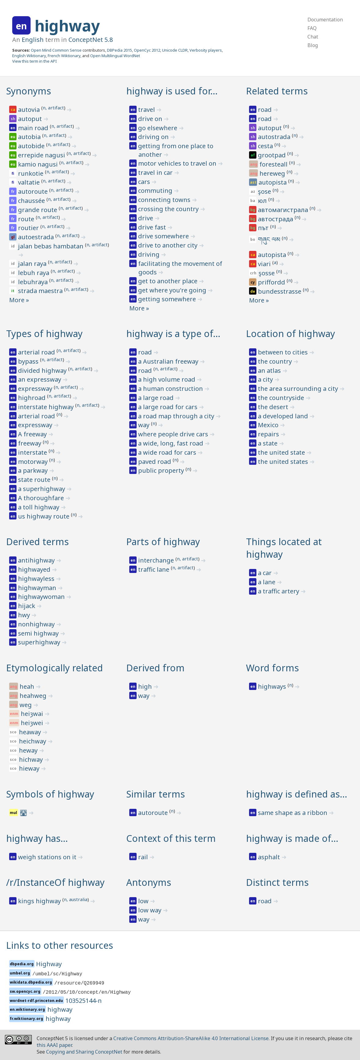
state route (35, 479)
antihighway (37, 560)
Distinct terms (277, 882)
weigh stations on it (48, 857)
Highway (49, 964)
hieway (30, 768)
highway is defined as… (296, 794)
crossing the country (169, 209)
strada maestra (41, 291)
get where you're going (173, 290)
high (145, 686)
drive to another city (168, 245)
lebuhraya (33, 282)
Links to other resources (59, 945)
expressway (36, 388)
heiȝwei (33, 723)
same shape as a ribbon (293, 813)
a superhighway (42, 489)
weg (26, 705)
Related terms (277, 91)
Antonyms (148, 882)
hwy (24, 615)
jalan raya (33, 263)
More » (19, 300)
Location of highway (290, 333)
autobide (32, 146)
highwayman (38, 588)
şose (265, 191)
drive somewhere (164, 236)
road (265, 109)
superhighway (40, 642)
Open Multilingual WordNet (115, 55)
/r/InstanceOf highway (55, 882)
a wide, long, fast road (171, 443)
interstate (33, 452)
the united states (284, 461)
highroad (32, 398)
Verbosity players (205, 50)
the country (275, 361)
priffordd (272, 282)
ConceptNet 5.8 (90, 39)
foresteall (274, 164)
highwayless (37, 578)
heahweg (34, 695)
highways (273, 686)
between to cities (283, 352)
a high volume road (167, 379)
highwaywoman (42, 596)
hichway (31, 759)
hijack (27, 606)
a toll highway (39, 507)
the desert (274, 407)
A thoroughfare (41, 498)
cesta (266, 146)
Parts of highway (163, 541)
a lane (267, 582)
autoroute (33, 191)
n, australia (75, 899)
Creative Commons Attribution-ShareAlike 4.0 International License (191, 1038)
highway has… (37, 838)
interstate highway (46, 407)
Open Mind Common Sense (56, 50)
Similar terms (155, 794)
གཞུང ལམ (270, 239)
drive (146, 218)
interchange (156, 560)
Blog (312, 45)
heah (28, 686)
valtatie (29, 182)
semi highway (39, 633)
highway (67, 25)
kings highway (40, 901)
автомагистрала (284, 210)
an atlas (270, 370)
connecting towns (165, 200)
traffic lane (154, 569)
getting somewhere (167, 299)
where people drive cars (174, 434)
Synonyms (28, 91)
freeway (30, 443)
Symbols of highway (50, 794)
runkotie (31, 173)
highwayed (35, 569)
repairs (269, 434)
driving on (154, 137)
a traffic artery (279, 591)
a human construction (171, 388)
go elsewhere (158, 128)
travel (147, 109)
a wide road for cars (168, 452)
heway (29, 750)
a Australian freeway (169, 361)
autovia (29, 109)
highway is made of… (292, 838)
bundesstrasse (280, 291)
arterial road (37, 352)
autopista (273, 182)
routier (29, 228)
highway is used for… (172, 91)
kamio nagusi (38, 164)
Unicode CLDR (175, 50)
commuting (156, 190)
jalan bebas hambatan (51, 246)
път (264, 228)
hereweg (273, 173)
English (33, 39)
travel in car (156, 172)
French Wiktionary (64, 55)
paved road (155, 461)
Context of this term (171, 838)
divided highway (43, 370)
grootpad (272, 155)
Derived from (155, 668)
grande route (38, 210)
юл (263, 200)
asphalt (269, 857)
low (144, 901)
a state (268, 443)
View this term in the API (34, 61)
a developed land (284, 416)
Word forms (272, 668)
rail (143, 857)
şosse (267, 273)
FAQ (312, 28)
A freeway (33, 434)
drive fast (152, 227)
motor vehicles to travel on (178, 163)
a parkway (33, 470)
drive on (151, 119)
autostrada (275, 137)
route (27, 219)
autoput (30, 119)
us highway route (44, 516)
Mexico (269, 425)
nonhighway (37, 624)
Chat (312, 36)
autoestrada (36, 237)
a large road (156, 398)
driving (149, 254)
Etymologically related (54, 668)
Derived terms (37, 541)
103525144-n (83, 1000)
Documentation (325, 19)
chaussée (32, 200)
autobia (30, 137)
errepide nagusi (42, 155)
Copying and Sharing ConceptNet (84, 1051)
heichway (33, 741)
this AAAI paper (54, 1045)
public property (162, 470)
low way (150, 910)
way (144, 425)
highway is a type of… (173, 333)
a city (266, 379)
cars (145, 182)
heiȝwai (33, 714)
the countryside (282, 398)
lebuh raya (34, 273)
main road (34, 128)
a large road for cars (168, 407)
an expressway (40, 379)
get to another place (168, 281)
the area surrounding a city (299, 388)
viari (265, 264)
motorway (33, 461)
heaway (30, 732)
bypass (29, 361)
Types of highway (44, 333)
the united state (282, 452)
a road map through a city (177, 416)
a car (265, 573)
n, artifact (53, 108)
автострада (276, 219)
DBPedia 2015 (119, 50)
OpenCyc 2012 (147, 50)
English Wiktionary (29, 55)
